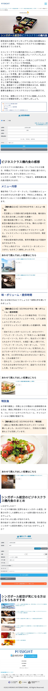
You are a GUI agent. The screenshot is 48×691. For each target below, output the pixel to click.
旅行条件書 (24, 661)
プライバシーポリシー (24, 668)
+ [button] (37, 548)
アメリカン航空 (16, 676)
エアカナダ (22, 676)
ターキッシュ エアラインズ (40, 676)
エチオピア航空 (10, 677)
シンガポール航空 (4, 674)
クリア (24, 149)
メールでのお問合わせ (31, 656)
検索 (24, 146)
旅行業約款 (24, 663)
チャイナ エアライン (29, 676)
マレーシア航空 (12, 674)
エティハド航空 (33, 674)
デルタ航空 (4, 677)
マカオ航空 (4, 676)
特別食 (5, 108)
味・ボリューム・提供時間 (10, 107)
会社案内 (24, 665)
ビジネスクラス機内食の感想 (10, 103)
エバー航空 (9, 676)
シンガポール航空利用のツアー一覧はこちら (24, 583)
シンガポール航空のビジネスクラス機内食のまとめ (16, 110)
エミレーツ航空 (19, 674)
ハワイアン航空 (40, 674)
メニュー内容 (7, 105)
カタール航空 (26, 674)
